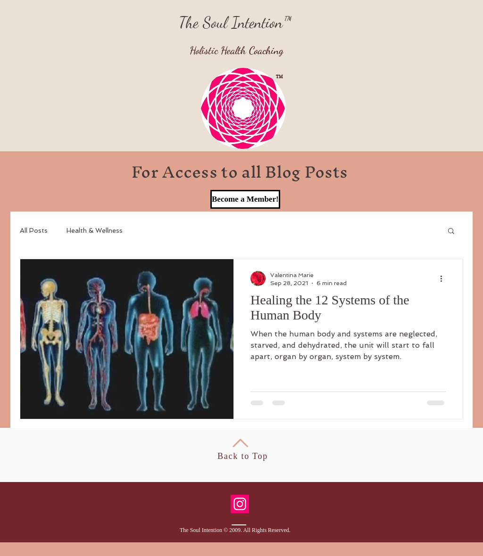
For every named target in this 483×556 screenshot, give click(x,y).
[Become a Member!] (245, 199)
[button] (451, 232)
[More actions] (444, 278)
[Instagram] (240, 504)
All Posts (34, 230)
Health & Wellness (95, 230)
